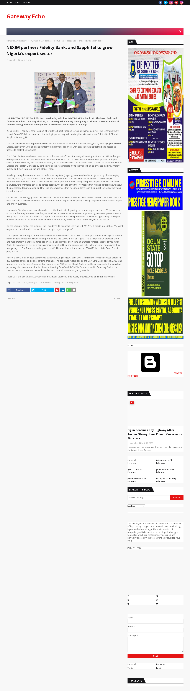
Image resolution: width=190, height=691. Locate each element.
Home (9, 2)
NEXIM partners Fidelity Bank (25, 41)
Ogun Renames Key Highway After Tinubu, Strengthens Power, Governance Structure (155, 434)
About (17, 2)
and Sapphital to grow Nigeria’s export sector (32, 282)
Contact (26, 2)
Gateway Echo (26, 16)
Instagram (160, 664)
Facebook (132, 664)
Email (158, 668)
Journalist (13, 60)
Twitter (131, 668)
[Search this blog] (149, 497)
